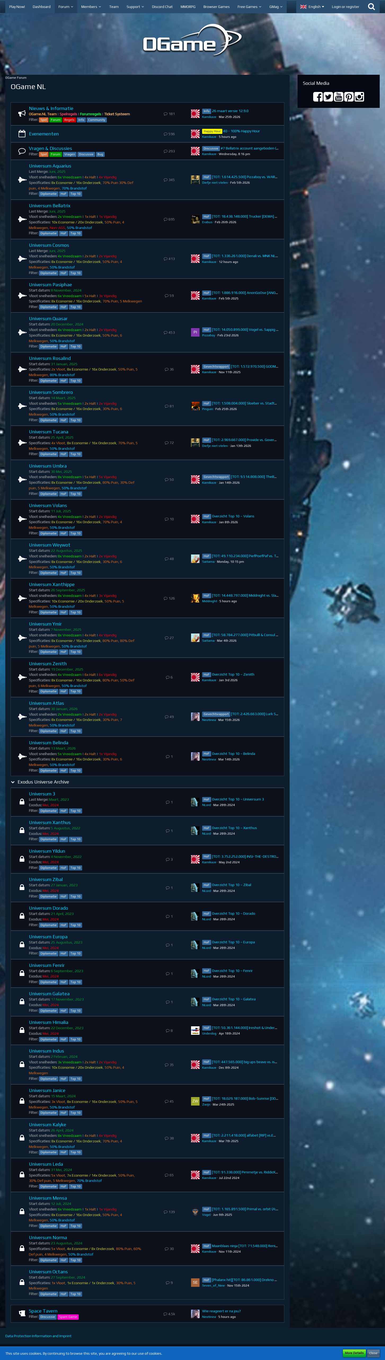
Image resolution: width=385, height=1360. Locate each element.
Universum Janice (47, 1090)
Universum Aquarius (50, 166)
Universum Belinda (48, 742)
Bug (100, 154)
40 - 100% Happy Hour (241, 131)
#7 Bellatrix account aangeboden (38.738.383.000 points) (268, 148)
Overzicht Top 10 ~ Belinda (233, 753)
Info (81, 120)
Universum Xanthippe (52, 584)
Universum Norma (48, 1237)
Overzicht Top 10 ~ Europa (233, 942)
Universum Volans (48, 505)
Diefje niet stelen (215, 182)
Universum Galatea (49, 993)
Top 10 (75, 194)
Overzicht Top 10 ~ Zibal (231, 885)
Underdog (209, 1033)
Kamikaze (209, 117)
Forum (55, 120)
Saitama (208, 562)
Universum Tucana (48, 431)
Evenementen (44, 134)
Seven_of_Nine (213, 1285)
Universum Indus (46, 1051)
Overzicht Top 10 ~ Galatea (234, 999)
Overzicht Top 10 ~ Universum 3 (238, 799)
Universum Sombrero (51, 392)
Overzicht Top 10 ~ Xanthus (234, 828)
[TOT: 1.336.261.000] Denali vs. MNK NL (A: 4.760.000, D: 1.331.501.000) (270, 256)
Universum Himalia (48, 1022)
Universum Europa (48, 936)
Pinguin (207, 409)
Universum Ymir (45, 624)
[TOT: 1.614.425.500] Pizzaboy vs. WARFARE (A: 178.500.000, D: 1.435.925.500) (276, 177)
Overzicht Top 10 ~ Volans (233, 516)
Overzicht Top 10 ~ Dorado (233, 913)
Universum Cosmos (49, 245)
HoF (64, 194)
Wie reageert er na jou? (221, 1311)
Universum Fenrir (47, 965)
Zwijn (206, 1104)
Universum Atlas (46, 703)
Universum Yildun (47, 851)
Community (96, 120)
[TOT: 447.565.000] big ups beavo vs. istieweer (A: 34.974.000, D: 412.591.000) (276, 1062)
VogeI (206, 1215)
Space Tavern (43, 1311)
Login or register (345, 7)
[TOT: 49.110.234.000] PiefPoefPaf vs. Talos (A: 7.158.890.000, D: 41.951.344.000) (278, 556)
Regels (69, 120)
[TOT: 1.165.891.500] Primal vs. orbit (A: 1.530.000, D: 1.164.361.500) (268, 1209)
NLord (206, 805)
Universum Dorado (48, 908)
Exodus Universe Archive (43, 782)
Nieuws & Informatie (51, 108)
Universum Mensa (48, 1198)
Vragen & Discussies (50, 148)
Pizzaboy (208, 335)
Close (373, 1353)
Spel (44, 120)
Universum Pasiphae (50, 284)
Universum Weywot (49, 545)
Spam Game (68, 1317)
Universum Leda (46, 1164)
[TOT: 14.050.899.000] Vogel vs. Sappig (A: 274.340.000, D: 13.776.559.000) (273, 329)
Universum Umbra (48, 466)
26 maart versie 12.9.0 (230, 111)
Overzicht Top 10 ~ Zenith (233, 674)
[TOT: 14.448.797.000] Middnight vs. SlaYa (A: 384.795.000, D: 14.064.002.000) (275, 595)
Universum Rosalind (50, 358)
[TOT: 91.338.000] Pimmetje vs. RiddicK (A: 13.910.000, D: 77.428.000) (269, 1172)
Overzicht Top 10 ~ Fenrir (232, 971)
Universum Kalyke (47, 1124)
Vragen (69, 154)
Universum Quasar (48, 318)
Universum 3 (42, 793)
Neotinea (209, 720)
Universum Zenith (48, 663)
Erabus (207, 222)
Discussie (86, 154)
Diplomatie (49, 194)
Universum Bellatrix (49, 205)
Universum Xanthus (50, 822)
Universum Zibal (46, 879)
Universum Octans (48, 1271)
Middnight (209, 601)
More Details (354, 1353)
